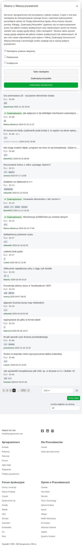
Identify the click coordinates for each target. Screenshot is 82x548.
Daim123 (7, 331)
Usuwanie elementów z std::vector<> (42, 199)
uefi (5, 293)
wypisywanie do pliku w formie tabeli (22, 319)
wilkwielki (8, 193)
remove (24, 207)
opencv (11, 172)
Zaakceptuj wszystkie (41, 78)
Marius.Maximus (11, 124)
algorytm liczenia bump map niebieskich (24, 302)
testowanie (8, 189)
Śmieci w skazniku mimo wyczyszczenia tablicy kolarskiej (33, 354)
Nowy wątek (73, 398)
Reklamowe (11, 57)
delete (17, 207)
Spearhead (8, 107)
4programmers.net (22, 15)
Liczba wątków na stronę (62, 404)
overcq (7, 297)
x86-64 (11, 293)
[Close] (77, 6)
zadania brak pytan (13, 251)
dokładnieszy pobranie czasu (18, 234)
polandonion (9, 348)
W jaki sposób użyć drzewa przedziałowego (26, 337)
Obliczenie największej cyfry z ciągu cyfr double (28, 268)
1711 (23, 390)
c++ (5, 138)
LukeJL (7, 365)
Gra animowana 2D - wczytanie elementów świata (29, 95)
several (7, 176)
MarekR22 (8, 159)
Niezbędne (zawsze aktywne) (19, 51)
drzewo (11, 344)
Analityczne (11, 63)
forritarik (7, 382)
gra (5, 103)
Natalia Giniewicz (11, 142)
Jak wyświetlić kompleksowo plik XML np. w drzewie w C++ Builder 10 (39, 371)
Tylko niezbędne (41, 72)
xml (5, 378)
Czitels (7, 263)
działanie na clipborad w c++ (18, 181)
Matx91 (7, 280)
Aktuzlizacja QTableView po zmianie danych (45, 217)
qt (5, 121)
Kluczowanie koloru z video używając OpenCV (27, 164)
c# (5, 276)
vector (6, 207)
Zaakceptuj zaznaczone (41, 85)
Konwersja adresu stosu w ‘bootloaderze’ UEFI (27, 285)
